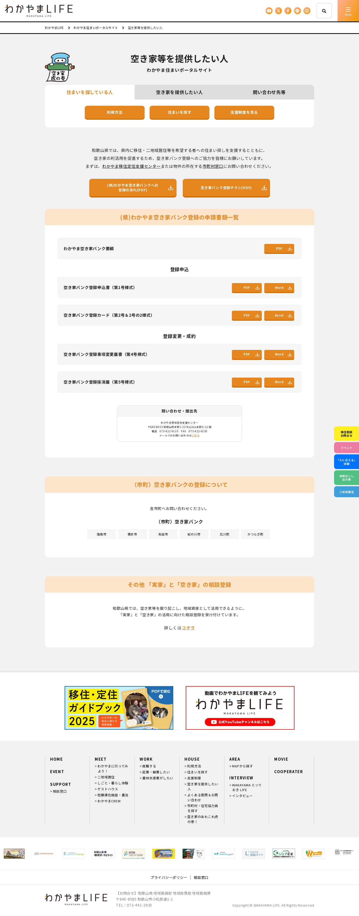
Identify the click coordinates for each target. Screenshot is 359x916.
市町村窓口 (212, 166)
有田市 (163, 534)
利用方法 (115, 112)
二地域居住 (106, 777)
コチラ (188, 628)
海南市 (101, 534)
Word (283, 287)
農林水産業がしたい (157, 778)
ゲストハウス (107, 789)
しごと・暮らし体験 (112, 783)
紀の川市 (193, 534)
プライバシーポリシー (169, 877)
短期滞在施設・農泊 (112, 795)
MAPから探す (242, 766)
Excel (283, 315)
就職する (149, 766)
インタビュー (242, 795)
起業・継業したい (156, 772)
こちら (195, 435)
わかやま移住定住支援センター (131, 166)
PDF (284, 248)
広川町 (224, 534)
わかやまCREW (108, 801)
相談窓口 (60, 791)
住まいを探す (179, 112)
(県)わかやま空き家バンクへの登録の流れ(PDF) (140, 188)
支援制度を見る (244, 112)
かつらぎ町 (256, 534)
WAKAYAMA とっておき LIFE (247, 787)
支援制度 (194, 778)
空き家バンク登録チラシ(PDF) (234, 187)
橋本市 (132, 534)
